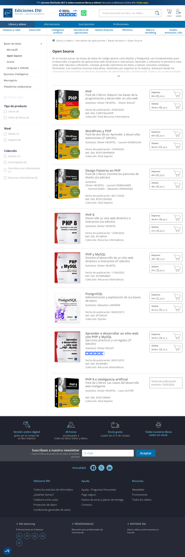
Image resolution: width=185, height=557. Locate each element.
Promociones (139, 494)
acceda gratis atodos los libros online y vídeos (70, 435)
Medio (13, 133)
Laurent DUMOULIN (129, 142)
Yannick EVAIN (96, 188)
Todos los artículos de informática (53, 489)
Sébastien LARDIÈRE (108, 305)
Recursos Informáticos (23, 177)
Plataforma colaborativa (17, 86)
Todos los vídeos (141, 499)
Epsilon (14, 156)
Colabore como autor (46, 499)
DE (34, 536)
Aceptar (146, 453)
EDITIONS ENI (138, 523)
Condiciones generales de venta (52, 509)
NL (19, 542)
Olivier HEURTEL (106, 102)
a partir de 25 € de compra (115, 433)
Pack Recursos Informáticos (24, 170)
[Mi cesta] (169, 13)
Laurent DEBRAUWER (119, 185)
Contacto (86, 504)
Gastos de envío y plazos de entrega (102, 499)
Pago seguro (88, 494)
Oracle (10, 61)
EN (42, 536)
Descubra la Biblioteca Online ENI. (92, 2)
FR (27, 536)
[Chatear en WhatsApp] (83, 13)
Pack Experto (17, 162)
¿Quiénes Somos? (44, 494)
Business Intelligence (16, 74)
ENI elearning (27, 523)
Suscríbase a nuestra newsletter (55, 453)
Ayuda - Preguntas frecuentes (98, 489)
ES (19, 536)
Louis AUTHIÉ (126, 390)
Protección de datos (45, 504)
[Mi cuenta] (178, 13)
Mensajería (10, 80)
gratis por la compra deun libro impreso (26, 435)
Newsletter (138, 489)
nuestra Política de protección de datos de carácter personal (55, 455)
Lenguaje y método (18, 68)
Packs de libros (18, 117)
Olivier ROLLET (126, 102)
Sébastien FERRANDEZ (120, 188)
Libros (13, 111)
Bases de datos (12, 43)
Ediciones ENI (23, 13)
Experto (14, 140)
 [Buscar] (157, 13)
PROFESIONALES (84, 523)
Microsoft (12, 49)
